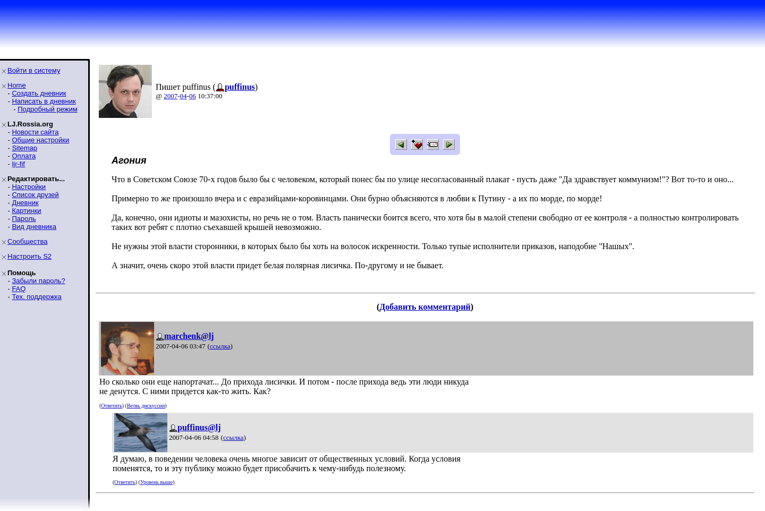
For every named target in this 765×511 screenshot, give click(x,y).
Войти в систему (33, 70)
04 (183, 96)
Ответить (111, 405)
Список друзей (35, 195)
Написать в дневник (43, 101)
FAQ (19, 289)
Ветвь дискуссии (146, 405)
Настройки (29, 187)
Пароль (24, 219)
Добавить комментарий (424, 306)
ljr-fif (18, 164)
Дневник (25, 203)
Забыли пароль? (38, 281)
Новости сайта (35, 132)
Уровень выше (156, 482)
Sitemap (24, 148)
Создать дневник (39, 93)
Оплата (24, 156)
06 (192, 96)
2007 (170, 96)
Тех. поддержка (36, 297)
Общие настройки (40, 140)
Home (16, 85)
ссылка (220, 346)
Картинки (26, 211)
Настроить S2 (29, 256)
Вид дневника (34, 227)
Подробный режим (47, 109)
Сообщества (27, 241)
